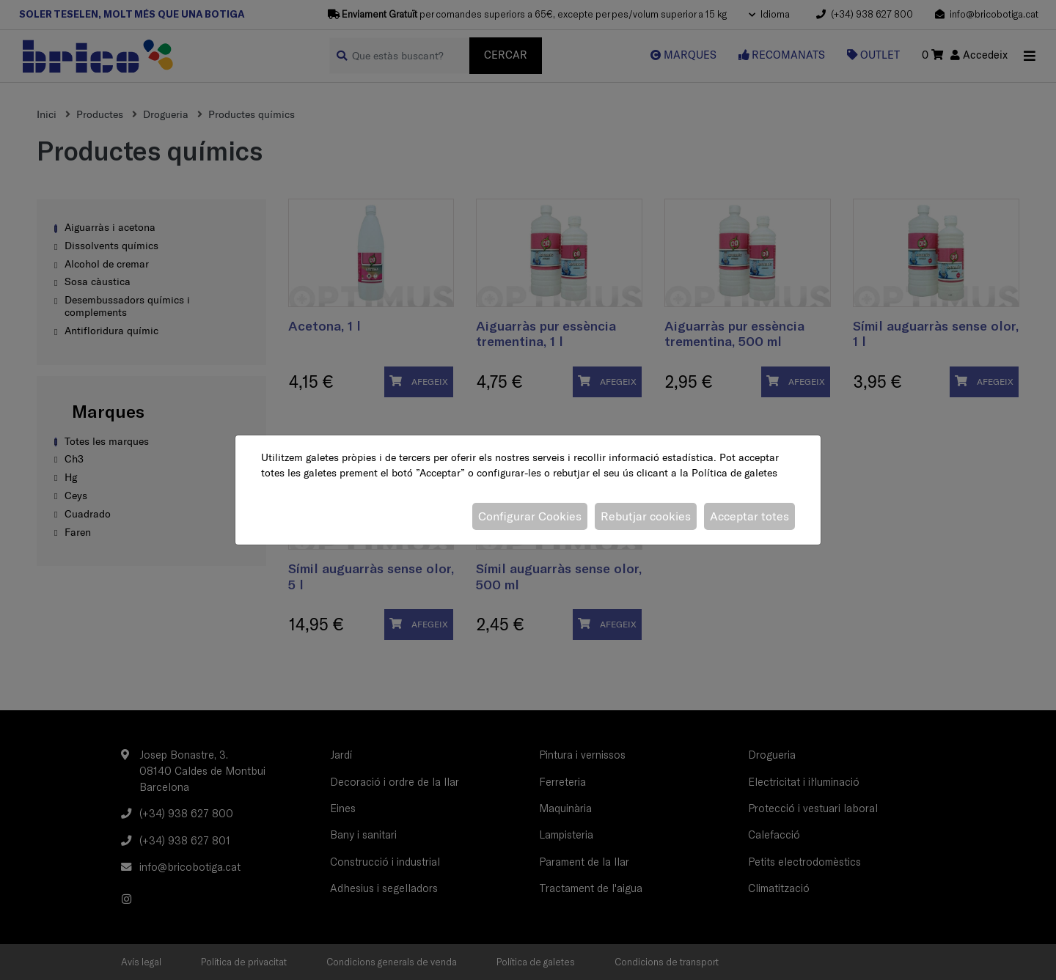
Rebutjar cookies (646, 516)
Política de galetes (734, 472)
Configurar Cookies (530, 516)
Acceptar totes (749, 516)
